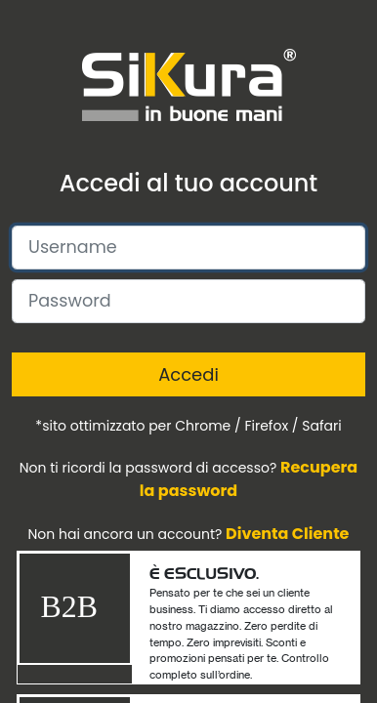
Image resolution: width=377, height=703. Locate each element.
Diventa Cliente (287, 533)
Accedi (188, 374)
